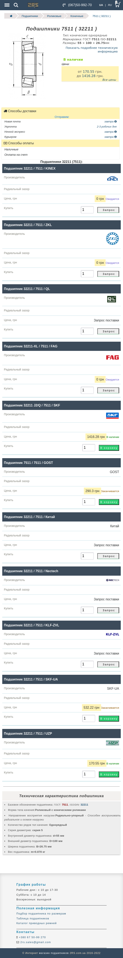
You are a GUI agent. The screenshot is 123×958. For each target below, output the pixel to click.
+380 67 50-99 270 (32, 937)
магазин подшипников (54, 953)
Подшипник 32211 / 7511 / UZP (28, 733)
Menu (6, 3)
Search (15, 5)
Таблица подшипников (32, 918)
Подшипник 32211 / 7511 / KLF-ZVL (31, 625)
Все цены (109, 79)
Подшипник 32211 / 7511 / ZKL (28, 224)
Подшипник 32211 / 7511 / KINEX (30, 168)
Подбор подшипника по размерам (41, 913)
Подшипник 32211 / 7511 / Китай (29, 517)
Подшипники (30, 15)
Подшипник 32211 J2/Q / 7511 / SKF (32, 405)
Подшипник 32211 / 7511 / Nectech (31, 571)
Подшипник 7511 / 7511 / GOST (28, 462)
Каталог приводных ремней (36, 923)
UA (101, 5)
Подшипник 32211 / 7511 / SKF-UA (31, 679)
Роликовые (54, 15)
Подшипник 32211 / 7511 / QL (27, 288)
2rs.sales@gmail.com (35, 942)
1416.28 (89, 76)
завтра (110, 121)
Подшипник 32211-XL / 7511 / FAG (30, 346)
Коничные (77, 15)
